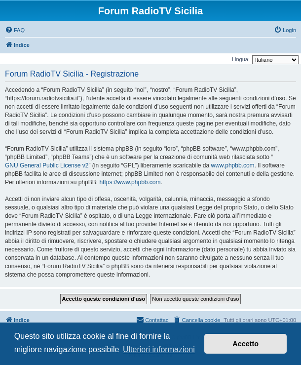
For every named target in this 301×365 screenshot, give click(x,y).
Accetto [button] (245, 344)
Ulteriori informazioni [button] (159, 349)
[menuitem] (15, 30)
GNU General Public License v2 (46, 165)
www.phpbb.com (233, 165)
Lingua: (241, 59)
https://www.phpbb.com (129, 182)
